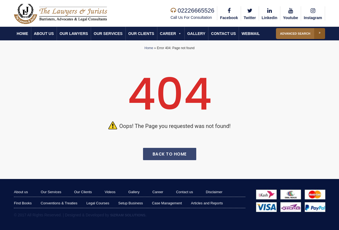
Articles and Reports (207, 203)
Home (22, 33)
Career (171, 33)
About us (44, 33)
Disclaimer (214, 192)
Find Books (23, 203)
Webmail (251, 33)
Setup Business (130, 203)
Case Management (167, 203)
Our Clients (141, 33)
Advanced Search (302, 33)
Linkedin (270, 13)
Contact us (223, 33)
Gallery (196, 33)
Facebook (229, 13)
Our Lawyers (74, 33)
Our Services (108, 33)
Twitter (250, 13)
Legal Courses (97, 203)
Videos (110, 192)
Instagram (313, 13)
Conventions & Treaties (59, 203)
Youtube (290, 13)
